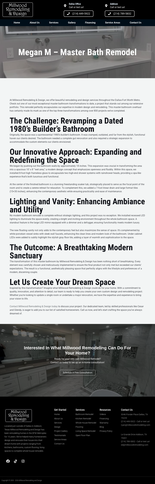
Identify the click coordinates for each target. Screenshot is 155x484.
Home (17, 22)
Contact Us (135, 22)
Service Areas (112, 22)
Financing (90, 22)
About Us (34, 22)
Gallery (72, 22)
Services (53, 22)
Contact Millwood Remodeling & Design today (34, 306)
